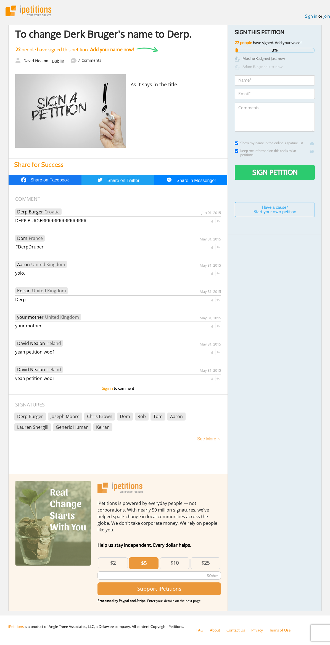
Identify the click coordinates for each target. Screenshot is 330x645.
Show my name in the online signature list (269, 143)
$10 (174, 563)
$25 (205, 563)
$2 (113, 563)
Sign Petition (275, 172)
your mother (30, 317)
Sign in (311, 16)
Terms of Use (280, 630)
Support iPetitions (159, 588)
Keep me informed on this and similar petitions (265, 153)
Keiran (24, 290)
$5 (144, 563)
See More (206, 439)
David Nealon (31, 343)
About (215, 630)
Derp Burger (30, 212)
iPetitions (28, 11)
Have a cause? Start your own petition (275, 209)
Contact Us (235, 630)
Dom (22, 238)
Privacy (257, 630)
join (326, 16)
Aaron (23, 264)
